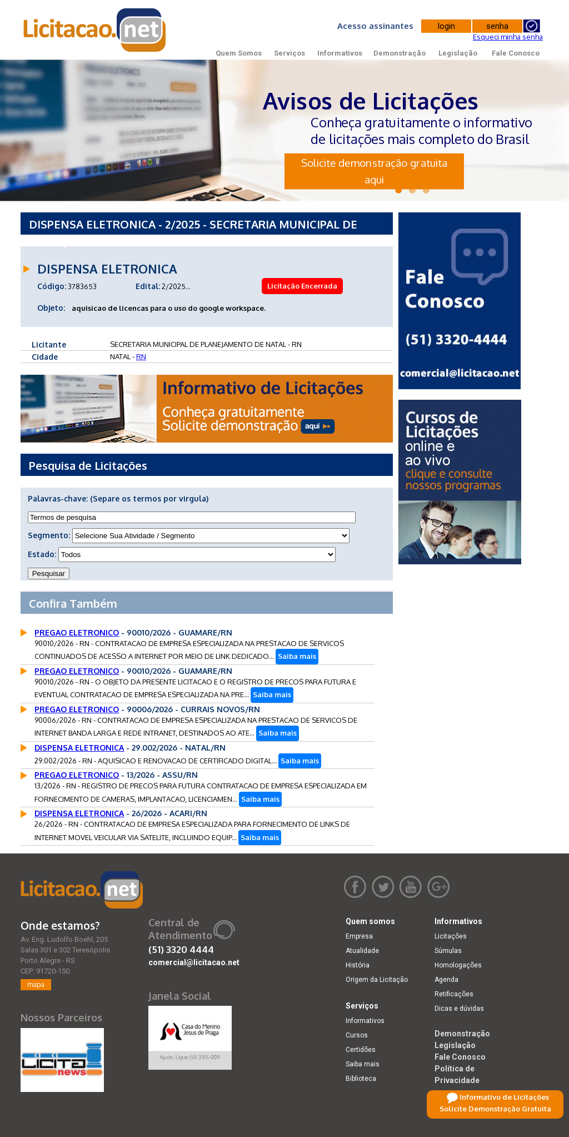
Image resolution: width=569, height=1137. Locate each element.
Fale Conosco (516, 53)
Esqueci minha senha (508, 36)
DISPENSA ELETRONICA (79, 747)
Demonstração (399, 53)
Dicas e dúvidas (459, 1008)
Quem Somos (239, 53)
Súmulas (448, 951)
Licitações (451, 936)
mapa (35, 984)
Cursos (357, 1035)
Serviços (289, 53)
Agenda (446, 980)
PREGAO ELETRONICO (76, 632)
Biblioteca (361, 1079)
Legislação (457, 53)
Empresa (359, 936)
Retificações (454, 994)
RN (141, 356)
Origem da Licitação (377, 980)
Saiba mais (297, 656)
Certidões (361, 1050)
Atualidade (362, 951)
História (358, 965)
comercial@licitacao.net (193, 962)
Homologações (458, 965)
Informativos (339, 53)
